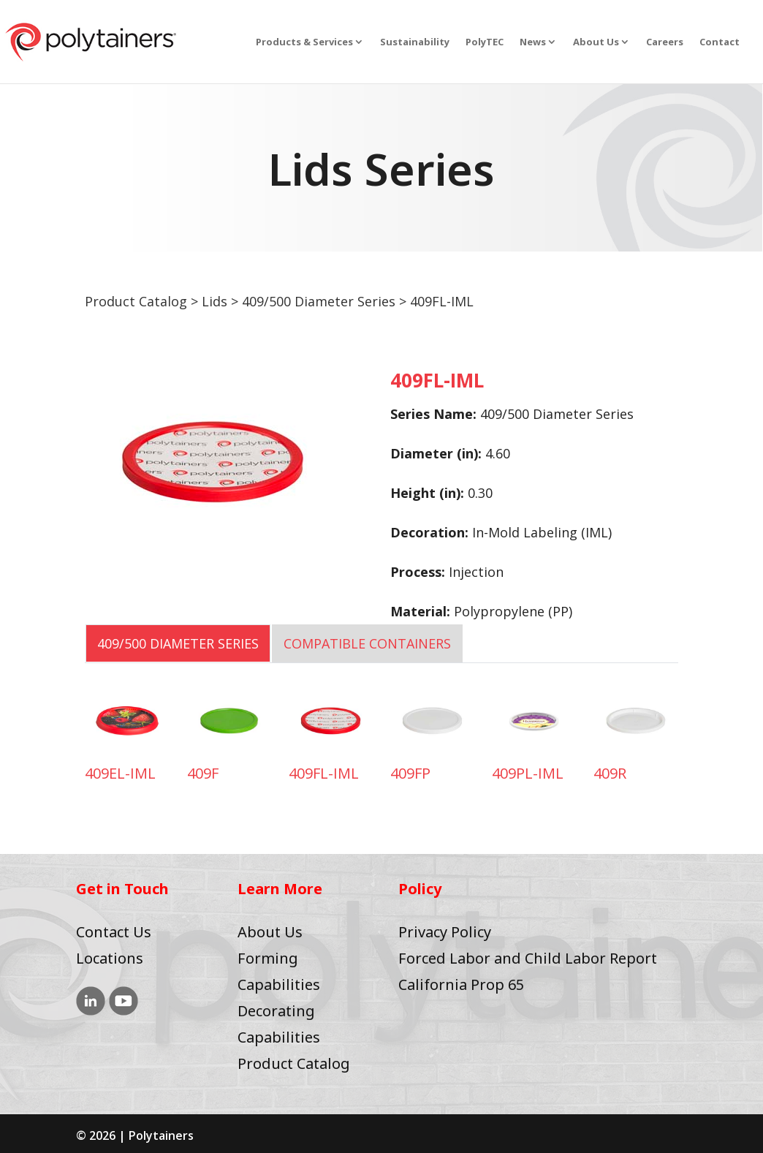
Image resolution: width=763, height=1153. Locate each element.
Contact (719, 42)
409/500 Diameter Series (318, 301)
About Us (596, 42)
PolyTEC (485, 42)
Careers (664, 42)
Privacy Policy (444, 932)
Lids (214, 301)
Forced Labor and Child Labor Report (527, 958)
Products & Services (304, 42)
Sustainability (414, 42)
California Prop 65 (461, 984)
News (533, 42)
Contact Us (113, 932)
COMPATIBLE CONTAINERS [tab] (367, 643)
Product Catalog (136, 301)
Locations (109, 958)
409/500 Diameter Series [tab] (178, 643)
